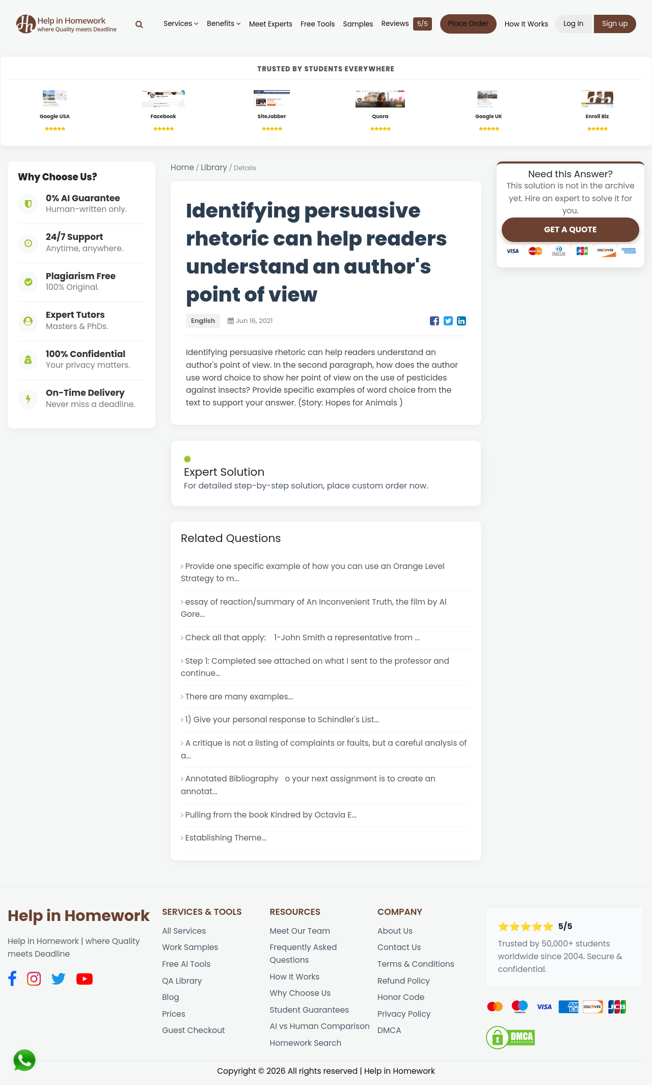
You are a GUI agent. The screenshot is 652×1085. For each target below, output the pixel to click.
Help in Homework (79, 918)
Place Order (468, 24)
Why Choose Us (301, 996)
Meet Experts (270, 24)
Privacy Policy (404, 1017)
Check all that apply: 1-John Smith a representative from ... (303, 638)
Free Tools (318, 24)
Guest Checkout (193, 1034)
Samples (358, 24)
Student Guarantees (310, 1013)
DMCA (389, 1034)
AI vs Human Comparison (320, 1030)
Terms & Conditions (416, 967)
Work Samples (190, 950)
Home (182, 167)
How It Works (526, 24)
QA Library (182, 984)
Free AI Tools (186, 967)
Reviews (406, 24)
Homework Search (306, 1046)
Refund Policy (403, 984)
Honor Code (401, 1000)
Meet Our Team (300, 933)
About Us (395, 933)
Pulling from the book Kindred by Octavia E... (271, 816)
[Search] (139, 24)
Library (214, 167)
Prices (173, 1017)
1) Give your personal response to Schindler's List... (283, 721)
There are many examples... (239, 698)
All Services (184, 933)
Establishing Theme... (226, 840)
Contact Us (399, 950)
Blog (170, 1000)
